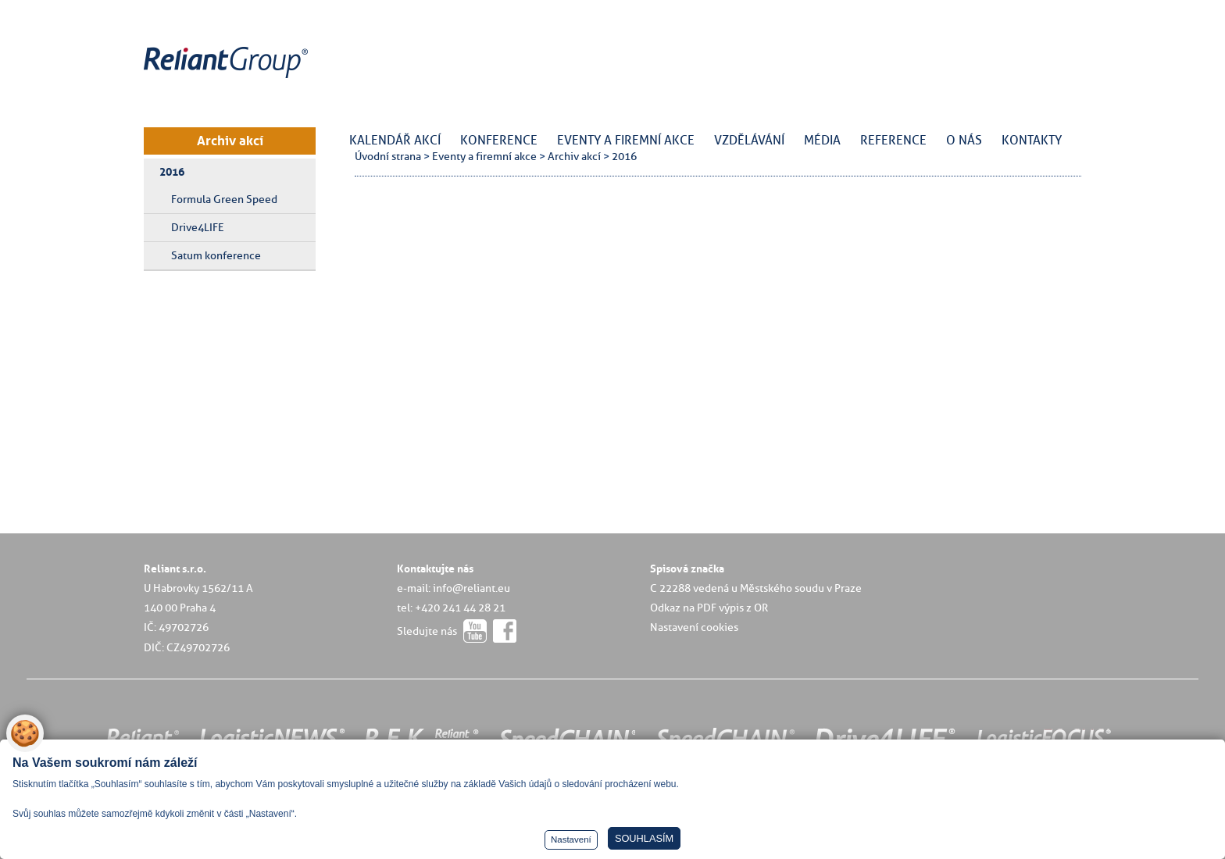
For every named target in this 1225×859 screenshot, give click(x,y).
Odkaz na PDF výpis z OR (709, 608)
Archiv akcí (230, 140)
